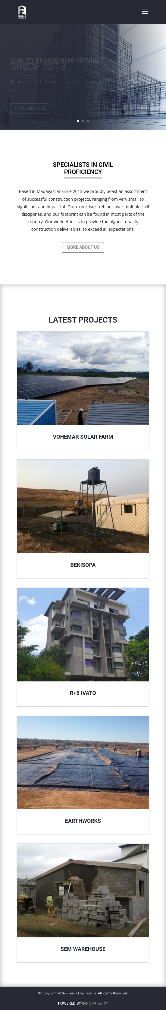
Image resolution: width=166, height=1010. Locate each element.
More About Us (83, 247)
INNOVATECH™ (95, 1003)
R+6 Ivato (83, 693)
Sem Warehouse (83, 949)
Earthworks (83, 821)
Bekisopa (83, 565)
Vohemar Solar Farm (83, 437)
